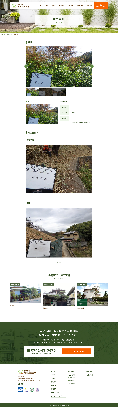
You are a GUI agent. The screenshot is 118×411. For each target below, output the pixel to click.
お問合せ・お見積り (101, 7)
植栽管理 (72, 384)
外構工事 (72, 387)
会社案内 (70, 6)
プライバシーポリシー (57, 400)
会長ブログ (79, 6)
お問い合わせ (55, 396)
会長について (89, 375)
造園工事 (72, 381)
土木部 (46, 6)
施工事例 (62, 6)
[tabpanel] (59, 66)
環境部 (54, 6)
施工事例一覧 (59, 265)
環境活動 (89, 6)
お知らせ (53, 389)
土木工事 (72, 379)
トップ (39, 6)
